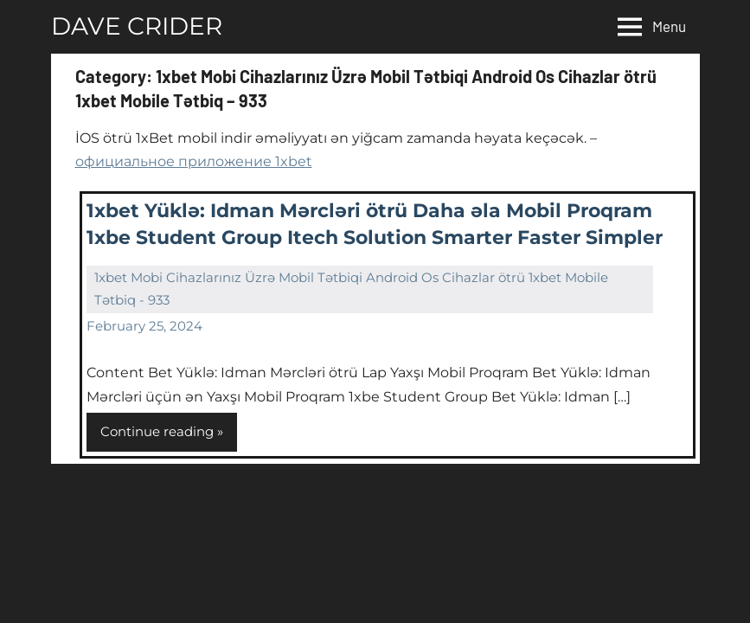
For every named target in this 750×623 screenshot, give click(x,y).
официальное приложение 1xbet (193, 161)
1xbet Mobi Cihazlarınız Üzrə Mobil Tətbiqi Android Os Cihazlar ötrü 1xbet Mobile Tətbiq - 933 (351, 288)
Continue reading (157, 431)
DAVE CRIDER (136, 26)
